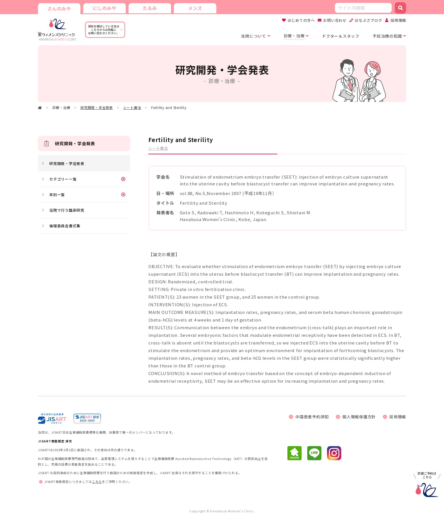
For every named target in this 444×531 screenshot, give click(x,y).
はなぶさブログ (368, 20)
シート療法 (132, 107)
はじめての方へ (301, 20)
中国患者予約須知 (312, 416)
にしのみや (104, 8)
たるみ (150, 8)
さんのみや (59, 8)
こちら (97, 481)
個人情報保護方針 (359, 416)
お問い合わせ (335, 20)
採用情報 (398, 20)
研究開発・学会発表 (96, 107)
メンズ (195, 8)
